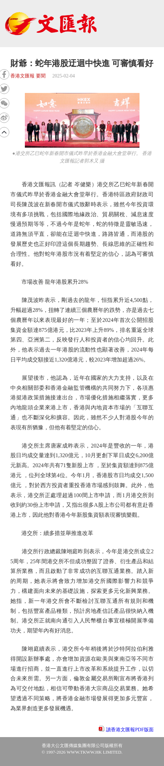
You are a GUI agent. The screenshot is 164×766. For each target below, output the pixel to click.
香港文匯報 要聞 (28, 75)
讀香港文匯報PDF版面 (130, 729)
